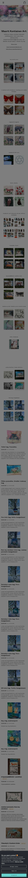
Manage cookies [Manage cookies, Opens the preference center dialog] (14, 866)
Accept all (14, 875)
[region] (14, 864)
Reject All (14, 870)
